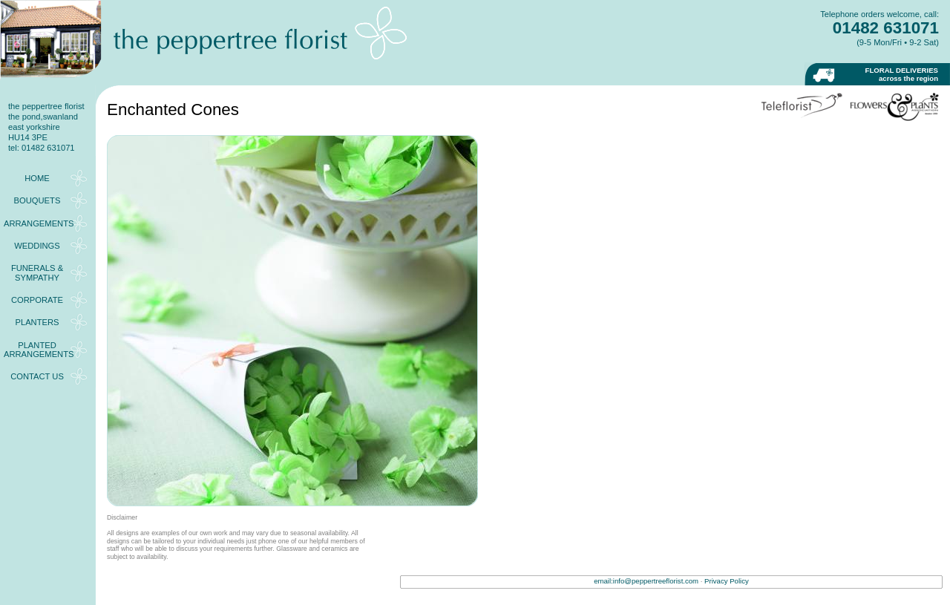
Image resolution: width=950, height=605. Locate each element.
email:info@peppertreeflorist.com (646, 581)
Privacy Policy (726, 581)
